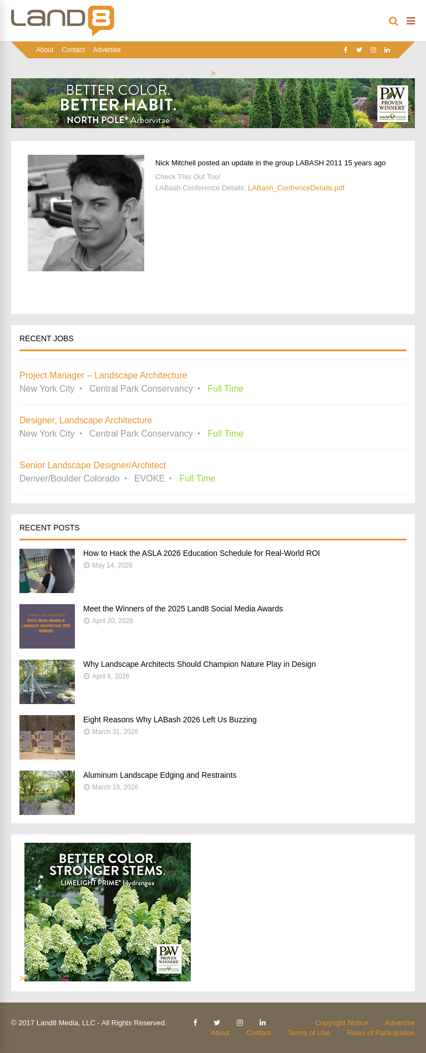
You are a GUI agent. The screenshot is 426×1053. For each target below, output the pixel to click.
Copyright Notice (341, 1023)
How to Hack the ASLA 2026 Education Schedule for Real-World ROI (201, 553)
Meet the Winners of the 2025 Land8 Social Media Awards (183, 608)
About (44, 50)
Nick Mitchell (175, 163)
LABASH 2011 (319, 163)
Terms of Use (309, 1033)
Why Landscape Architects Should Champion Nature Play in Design (199, 664)
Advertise (107, 50)
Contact (73, 50)
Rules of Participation (381, 1033)
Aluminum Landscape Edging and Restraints (159, 775)
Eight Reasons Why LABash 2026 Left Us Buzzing (170, 719)
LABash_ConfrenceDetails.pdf (296, 188)
